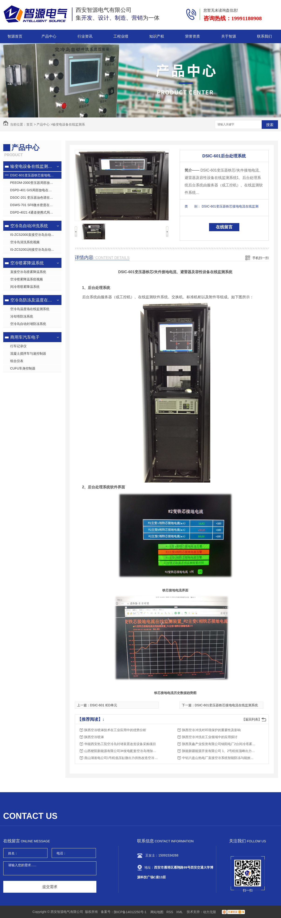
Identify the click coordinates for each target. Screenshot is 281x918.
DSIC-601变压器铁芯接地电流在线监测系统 (226, 705)
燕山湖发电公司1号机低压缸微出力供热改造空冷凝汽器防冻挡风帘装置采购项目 (121, 758)
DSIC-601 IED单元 (103, 705)
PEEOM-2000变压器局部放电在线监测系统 (35, 183)
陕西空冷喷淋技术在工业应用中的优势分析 (115, 730)
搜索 (270, 125)
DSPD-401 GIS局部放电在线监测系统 (35, 190)
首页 (29, 124)
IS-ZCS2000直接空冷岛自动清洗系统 (35, 235)
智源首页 (14, 36)
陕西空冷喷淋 (94, 737)
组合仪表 (16, 361)
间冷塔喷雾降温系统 (25, 287)
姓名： (13, 853)
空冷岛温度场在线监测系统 (29, 309)
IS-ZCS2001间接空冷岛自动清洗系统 (35, 249)
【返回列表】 (251, 719)
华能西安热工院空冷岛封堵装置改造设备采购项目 (120, 744)
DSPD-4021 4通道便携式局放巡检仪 (35, 212)
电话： (61, 853)
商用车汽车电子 (25, 337)
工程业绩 (120, 36)
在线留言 (224, 227)
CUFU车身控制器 (23, 368)
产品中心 (48, 36)
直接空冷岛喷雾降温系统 (28, 272)
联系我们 (264, 36)
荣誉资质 (192, 36)
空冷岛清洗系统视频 (25, 242)
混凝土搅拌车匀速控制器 (28, 353)
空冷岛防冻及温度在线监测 (31, 300)
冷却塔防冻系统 (21, 316)
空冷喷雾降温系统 (27, 263)
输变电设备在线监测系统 (31, 166)
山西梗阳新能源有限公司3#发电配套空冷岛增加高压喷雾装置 (121, 751)
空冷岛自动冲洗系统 (29, 226)
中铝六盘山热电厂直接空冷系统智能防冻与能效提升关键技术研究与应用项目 (219, 758)
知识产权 (156, 36)
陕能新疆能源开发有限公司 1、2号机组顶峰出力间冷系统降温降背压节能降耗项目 (219, 751)
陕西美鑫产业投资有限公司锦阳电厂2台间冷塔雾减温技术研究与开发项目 (219, 744)
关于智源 (228, 36)
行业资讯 (85, 36)
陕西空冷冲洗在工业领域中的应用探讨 (209, 737)
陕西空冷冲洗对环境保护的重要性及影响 (211, 730)
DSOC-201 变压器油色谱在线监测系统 (35, 197)
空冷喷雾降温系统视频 (26, 279)
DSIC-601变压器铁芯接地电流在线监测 (35, 175)
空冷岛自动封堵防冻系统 (28, 324)
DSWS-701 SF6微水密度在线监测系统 (35, 205)
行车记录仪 (18, 346)
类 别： (193, 206)
